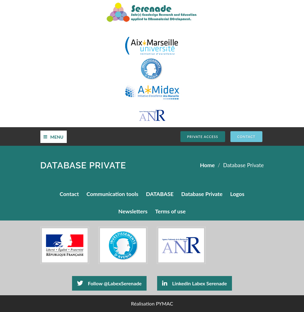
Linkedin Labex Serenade (194, 283)
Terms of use (170, 211)
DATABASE (160, 194)
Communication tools (112, 194)
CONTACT (246, 137)
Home (207, 165)
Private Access (202, 137)
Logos (237, 194)
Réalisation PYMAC (152, 303)
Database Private (201, 194)
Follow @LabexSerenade (109, 283)
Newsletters (132, 211)
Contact (69, 194)
